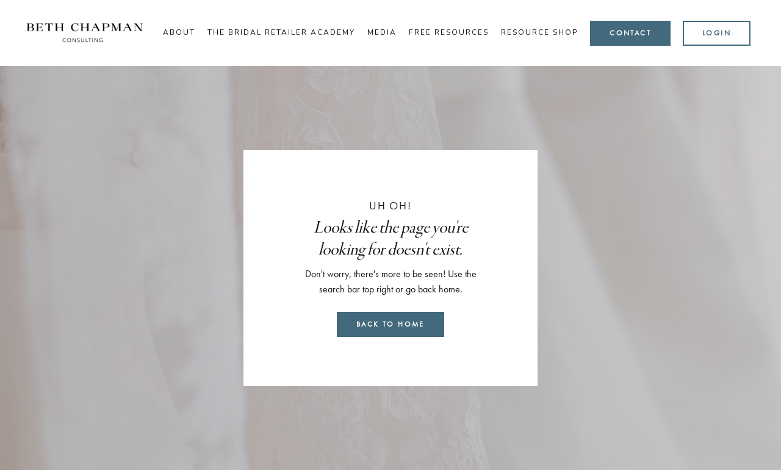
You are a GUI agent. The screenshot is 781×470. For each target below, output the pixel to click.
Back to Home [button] (390, 324)
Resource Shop (539, 32)
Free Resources (449, 32)
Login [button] (716, 33)
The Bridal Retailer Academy (281, 32)
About (179, 32)
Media (382, 32)
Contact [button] (630, 33)
